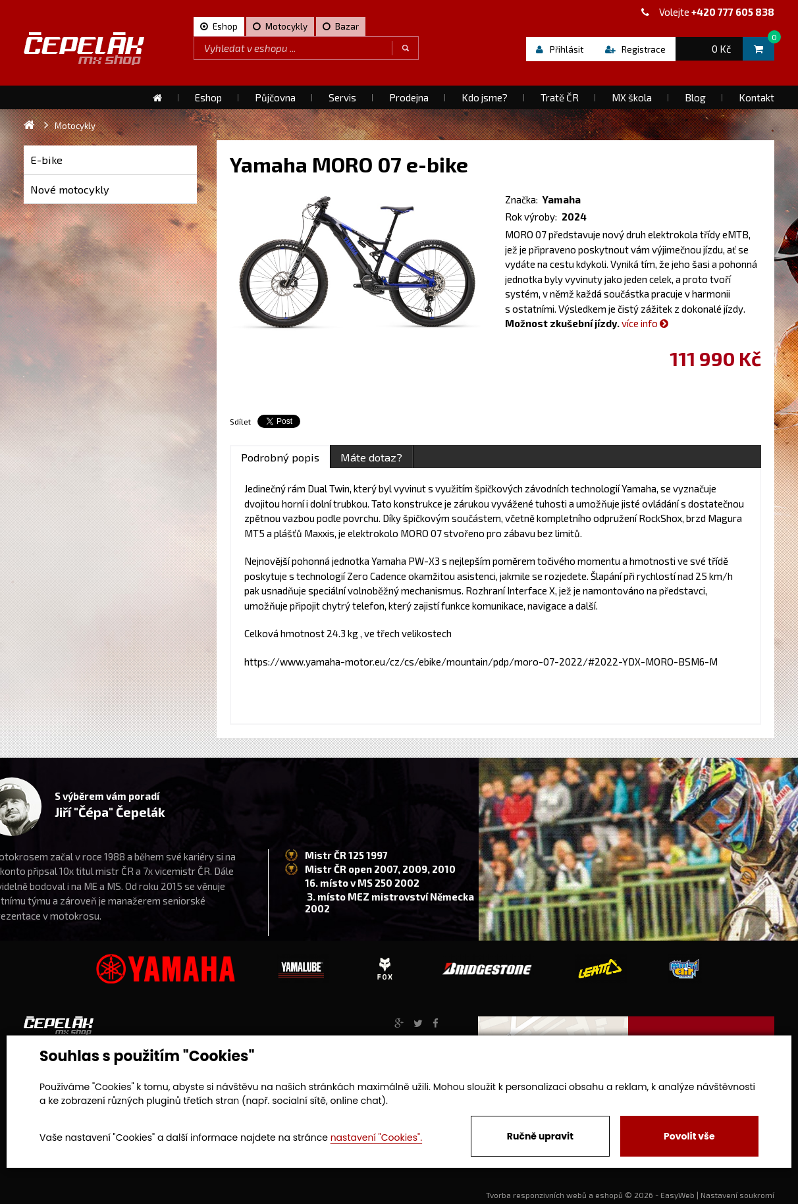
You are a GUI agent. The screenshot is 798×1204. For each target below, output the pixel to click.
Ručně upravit (540, 1136)
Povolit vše (689, 1136)
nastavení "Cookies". (376, 1137)
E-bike (46, 159)
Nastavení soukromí (737, 1194)
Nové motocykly (69, 189)
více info (645, 323)
